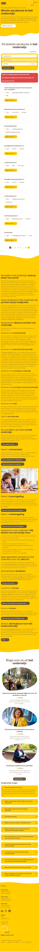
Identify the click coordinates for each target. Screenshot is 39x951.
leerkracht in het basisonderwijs (16, 319)
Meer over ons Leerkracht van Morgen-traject (15, 603)
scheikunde (29, 379)
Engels (34, 379)
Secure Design (17, 940)
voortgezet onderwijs (6, 375)
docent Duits (11, 317)
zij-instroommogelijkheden (18, 577)
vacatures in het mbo (9, 413)
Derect (5, 640)
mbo (32, 406)
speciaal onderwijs (7, 352)
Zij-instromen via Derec (9, 583)
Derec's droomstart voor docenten (12, 464)
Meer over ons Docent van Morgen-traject (14, 618)
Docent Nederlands (10, 126)
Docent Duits (8, 232)
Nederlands (8, 381)
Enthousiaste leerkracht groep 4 (14, 109)
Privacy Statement (26, 942)
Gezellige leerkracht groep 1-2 (14, 146)
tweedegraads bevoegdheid (25, 18)
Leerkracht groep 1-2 (11, 216)
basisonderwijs (26, 344)
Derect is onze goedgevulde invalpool (10, 629)
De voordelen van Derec (9, 444)
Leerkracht (32, 341)
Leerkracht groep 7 (10, 162)
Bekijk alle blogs (19, 779)
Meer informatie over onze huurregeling (13, 510)
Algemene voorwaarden (13, 942)
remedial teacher (14, 343)
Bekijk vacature (11, 100)
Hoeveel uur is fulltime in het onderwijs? (19, 766)
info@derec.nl (4, 923)
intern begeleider (5, 343)
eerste (14, 18)
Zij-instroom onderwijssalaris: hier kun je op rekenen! (19, 730)
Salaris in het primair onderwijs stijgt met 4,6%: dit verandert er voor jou (19, 694)
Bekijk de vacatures (8, 26)
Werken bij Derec (5, 918)
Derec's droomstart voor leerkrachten (13, 460)
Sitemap (3, 942)
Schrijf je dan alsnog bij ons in (12, 564)
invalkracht (3, 319)
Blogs (2, 917)
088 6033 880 (4, 922)
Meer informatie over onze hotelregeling (13, 526)
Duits (2, 381)
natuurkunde (19, 317)
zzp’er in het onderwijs (11, 419)
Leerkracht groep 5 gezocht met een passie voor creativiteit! (18, 88)
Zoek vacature (8, 68)
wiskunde (17, 379)
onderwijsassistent (24, 343)
